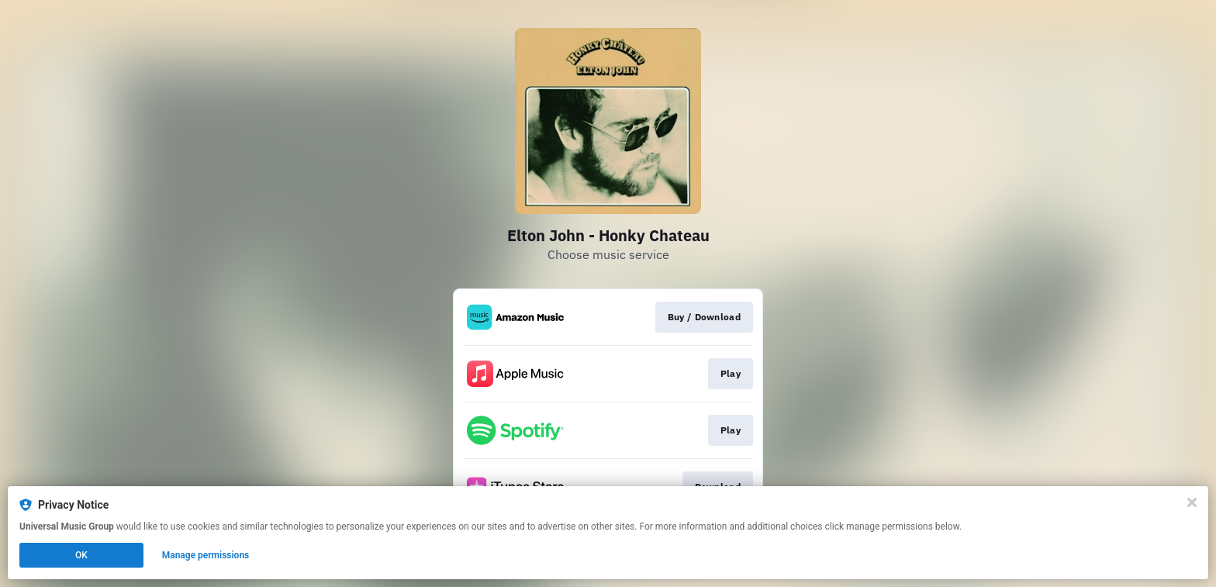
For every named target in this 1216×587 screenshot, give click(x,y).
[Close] (1192, 502)
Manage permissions (206, 555)
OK (81, 555)
